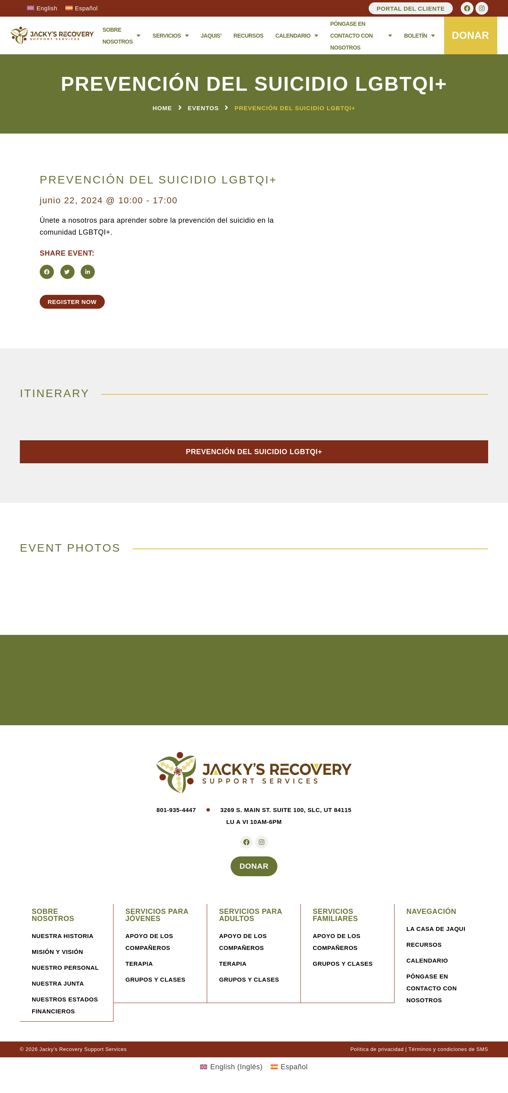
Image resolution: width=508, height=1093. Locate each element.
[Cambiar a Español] (82, 7)
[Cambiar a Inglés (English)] (231, 1072)
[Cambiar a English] (42, 7)
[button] (47, 272)
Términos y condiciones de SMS (448, 1054)
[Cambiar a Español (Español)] (289, 1072)
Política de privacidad (377, 1054)
